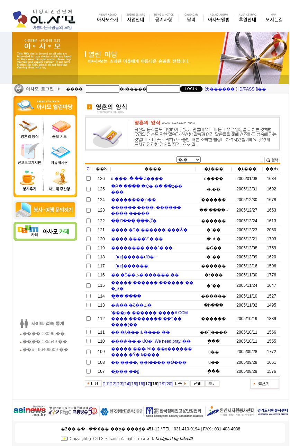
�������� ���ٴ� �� (142, 248)
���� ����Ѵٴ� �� (137, 239)
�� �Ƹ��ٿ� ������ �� (145, 275)
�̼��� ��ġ (125, 371)
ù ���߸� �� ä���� (137, 178)
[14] (127, 383)
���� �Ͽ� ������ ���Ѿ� (149, 230)
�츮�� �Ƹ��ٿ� (131, 305)
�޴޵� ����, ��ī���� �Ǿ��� (149, 362)
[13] (120, 383)
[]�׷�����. (132, 266)
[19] (161, 383)
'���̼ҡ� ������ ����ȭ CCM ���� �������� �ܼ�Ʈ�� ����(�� (149, 318)
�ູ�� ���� (126, 296)
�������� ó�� (133, 199)
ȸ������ (220, 89)
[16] (140, 383)
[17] (147, 383)
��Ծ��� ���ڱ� (134, 220)
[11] (106, 383)
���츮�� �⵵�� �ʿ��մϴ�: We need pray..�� (151, 341)
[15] (133, 383)
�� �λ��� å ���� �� (140, 332)
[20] (168, 383)
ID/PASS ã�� (252, 89)
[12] (113, 383)
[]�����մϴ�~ (136, 257)
